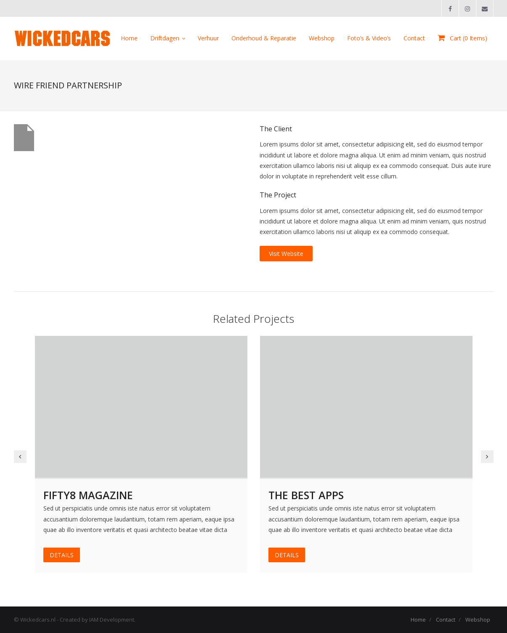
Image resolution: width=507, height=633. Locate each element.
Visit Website (286, 254)
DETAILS (62, 555)
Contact (445, 619)
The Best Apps (306, 495)
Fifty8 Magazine (88, 495)
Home (418, 619)
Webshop (477, 619)
